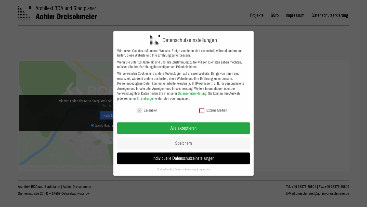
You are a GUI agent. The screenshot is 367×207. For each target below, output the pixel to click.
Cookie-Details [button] (164, 165)
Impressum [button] (204, 165)
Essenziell (147, 106)
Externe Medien (213, 106)
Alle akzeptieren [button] (184, 124)
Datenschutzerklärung (192, 89)
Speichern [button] (183, 139)
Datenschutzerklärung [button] (185, 165)
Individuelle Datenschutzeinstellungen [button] (184, 154)
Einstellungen (146, 94)
